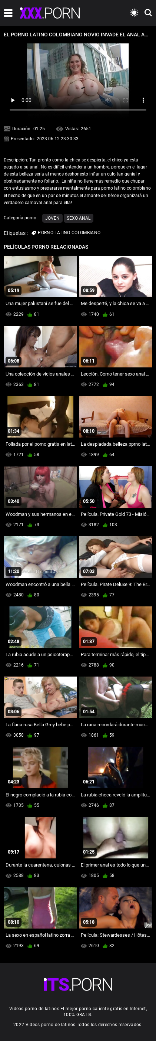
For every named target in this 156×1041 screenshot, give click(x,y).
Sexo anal (78, 218)
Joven (52, 218)
